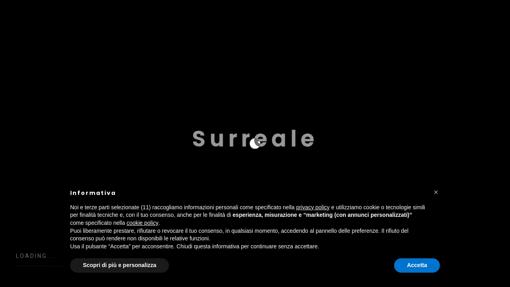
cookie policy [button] (143, 223)
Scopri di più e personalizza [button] (119, 265)
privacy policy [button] (313, 207)
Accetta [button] (417, 265)
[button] (436, 192)
